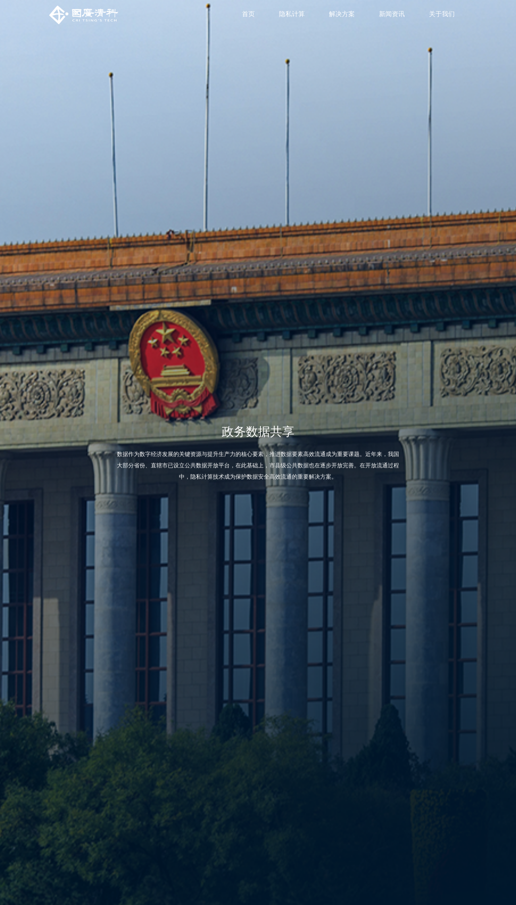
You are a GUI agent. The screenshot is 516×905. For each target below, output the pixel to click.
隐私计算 (292, 13)
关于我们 (442, 13)
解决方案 (342, 13)
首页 (248, 13)
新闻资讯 (392, 13)
